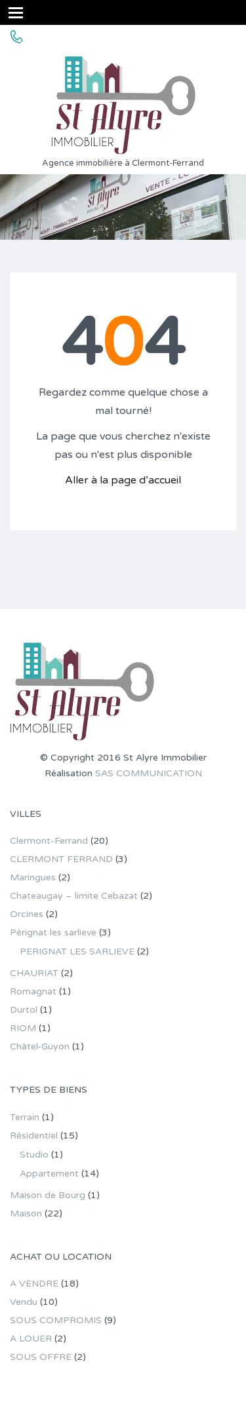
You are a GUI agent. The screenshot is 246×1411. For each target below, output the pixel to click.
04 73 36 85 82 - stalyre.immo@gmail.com (132, 37)
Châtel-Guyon (40, 1046)
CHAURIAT (34, 973)
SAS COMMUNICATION (148, 773)
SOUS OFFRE (41, 1357)
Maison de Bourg (47, 1195)
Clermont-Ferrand (49, 840)
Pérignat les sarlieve (53, 932)
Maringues (33, 877)
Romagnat (33, 991)
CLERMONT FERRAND (61, 859)
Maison (26, 1213)
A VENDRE (34, 1283)
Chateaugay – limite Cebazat (74, 895)
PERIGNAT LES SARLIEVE (77, 951)
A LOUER (31, 1338)
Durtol (23, 1009)
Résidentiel (34, 1135)
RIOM (23, 1028)
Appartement (49, 1173)
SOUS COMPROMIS (56, 1320)
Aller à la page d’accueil (123, 480)
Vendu (23, 1302)
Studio (34, 1154)
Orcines (26, 914)
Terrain (24, 1117)
